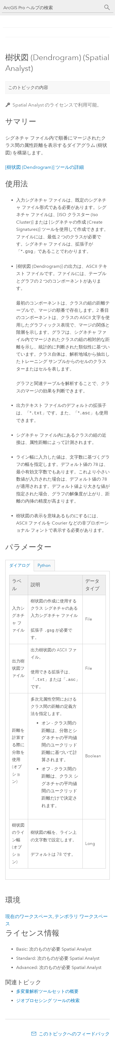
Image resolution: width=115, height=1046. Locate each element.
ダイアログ (19, 565)
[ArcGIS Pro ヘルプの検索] (52, 8)
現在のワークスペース (29, 917)
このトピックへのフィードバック (74, 1035)
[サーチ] (107, 7)
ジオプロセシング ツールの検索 (48, 1001)
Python (44, 565)
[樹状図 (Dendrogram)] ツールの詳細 (44, 167)
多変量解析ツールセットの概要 (47, 992)
